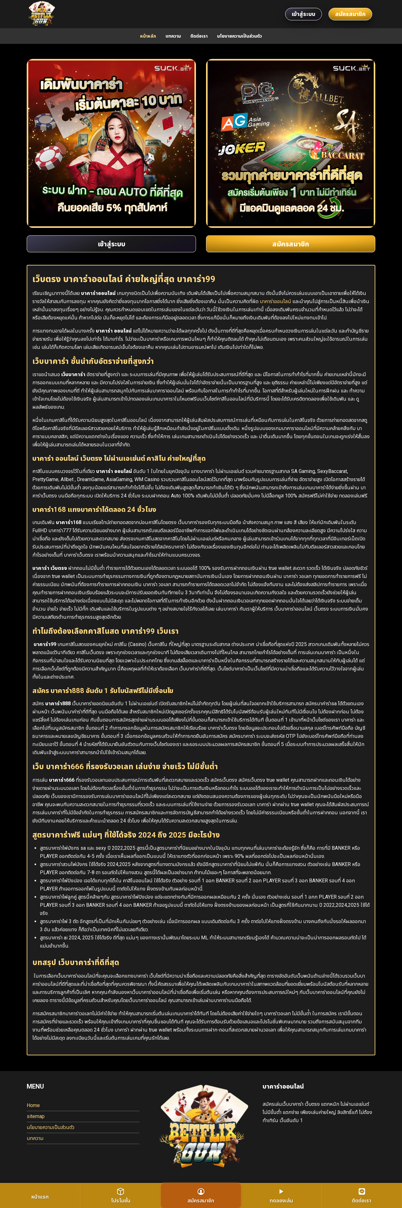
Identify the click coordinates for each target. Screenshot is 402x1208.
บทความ (173, 36)
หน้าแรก (40, 1197)
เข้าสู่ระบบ (303, 14)
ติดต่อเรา (199, 36)
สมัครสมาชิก (350, 14)
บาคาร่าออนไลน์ (275, 301)
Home (33, 1105)
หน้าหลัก (148, 36)
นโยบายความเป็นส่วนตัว (239, 36)
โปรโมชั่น (120, 1196)
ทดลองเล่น (281, 1196)
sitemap (36, 1116)
